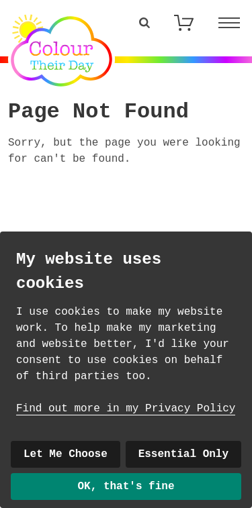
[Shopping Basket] (183, 23)
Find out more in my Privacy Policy (125, 409)
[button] (144, 23)
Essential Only (183, 454)
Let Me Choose (66, 454)
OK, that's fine (125, 486)
